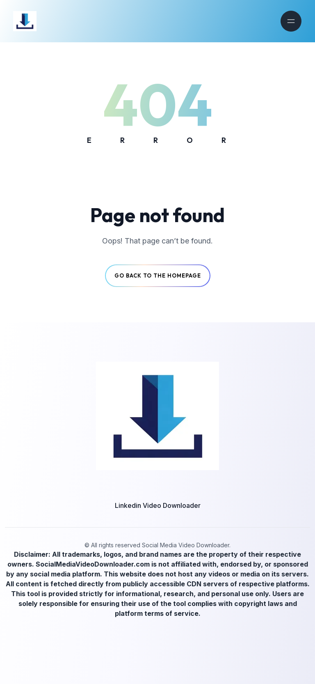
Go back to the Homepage (157, 275)
